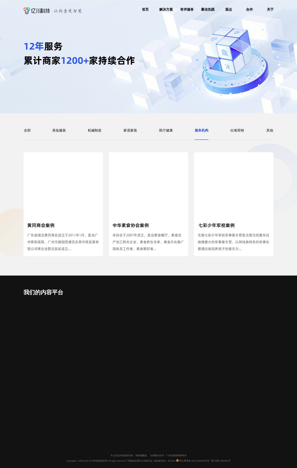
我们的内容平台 (43, 292)
